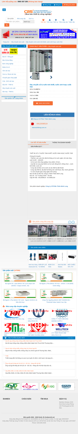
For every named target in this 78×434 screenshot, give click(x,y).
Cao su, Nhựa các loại (9, 74)
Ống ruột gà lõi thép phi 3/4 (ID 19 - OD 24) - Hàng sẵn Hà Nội (23, 363)
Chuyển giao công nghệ (9, 77)
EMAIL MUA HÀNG (43, 103)
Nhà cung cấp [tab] (21, 18)
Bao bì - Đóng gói (7, 56)
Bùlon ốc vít (6, 67)
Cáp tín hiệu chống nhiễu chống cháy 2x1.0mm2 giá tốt (21, 348)
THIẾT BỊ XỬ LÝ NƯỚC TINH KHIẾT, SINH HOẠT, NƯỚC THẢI (45, 240)
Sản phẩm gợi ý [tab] (36, 146)
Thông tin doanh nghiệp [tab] (61, 142)
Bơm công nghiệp (7, 63)
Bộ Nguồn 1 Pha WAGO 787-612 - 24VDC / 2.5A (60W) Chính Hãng (56, 284)
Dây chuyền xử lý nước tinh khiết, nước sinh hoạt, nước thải (44, 42)
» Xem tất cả (70, 337)
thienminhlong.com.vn (39, 127)
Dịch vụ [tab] (31, 18)
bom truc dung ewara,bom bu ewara (33, 266)
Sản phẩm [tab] (10, 18)
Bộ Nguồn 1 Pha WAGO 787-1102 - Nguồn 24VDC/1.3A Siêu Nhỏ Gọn (20, 301)
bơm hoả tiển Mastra (62, 266)
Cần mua (49, 21)
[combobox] (33, 21)
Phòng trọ (27, 426)
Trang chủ (6, 42)
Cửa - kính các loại (8, 81)
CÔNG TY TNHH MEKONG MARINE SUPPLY (60, 320)
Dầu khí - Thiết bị (7, 84)
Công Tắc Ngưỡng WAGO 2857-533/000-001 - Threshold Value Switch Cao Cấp (56, 301)
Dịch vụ (55, 21)
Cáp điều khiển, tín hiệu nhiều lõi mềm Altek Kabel (19, 371)
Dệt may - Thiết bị (7, 91)
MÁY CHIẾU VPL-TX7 (71, 266)
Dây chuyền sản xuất (17, 42)
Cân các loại (6, 70)
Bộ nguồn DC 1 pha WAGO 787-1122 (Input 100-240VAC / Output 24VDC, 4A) (20, 284)
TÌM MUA (44, 399)
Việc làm (43, 21)
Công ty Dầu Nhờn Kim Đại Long (14, 319)
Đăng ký (57, 5)
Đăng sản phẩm (69, 5)
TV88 (6, 356)
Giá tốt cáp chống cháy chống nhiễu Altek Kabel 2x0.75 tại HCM (23, 341)
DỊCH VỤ (63, 399)
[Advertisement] (52, 204)
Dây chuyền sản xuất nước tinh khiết (35, 240)
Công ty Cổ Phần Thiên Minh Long (43, 119)
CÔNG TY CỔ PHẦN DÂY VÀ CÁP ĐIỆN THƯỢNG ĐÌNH (37, 334)
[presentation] (69, 222)
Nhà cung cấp (63, 21)
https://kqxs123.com (48, 426)
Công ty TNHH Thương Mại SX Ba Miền (14, 334)
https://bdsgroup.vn (36, 426)
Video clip (72, 21)
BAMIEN (6, 399)
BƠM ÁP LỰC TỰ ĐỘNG (43, 266)
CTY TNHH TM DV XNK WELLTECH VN (59, 334)
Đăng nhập (47, 5)
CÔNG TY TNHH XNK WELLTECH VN (34, 320)
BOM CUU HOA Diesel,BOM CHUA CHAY (52, 266)
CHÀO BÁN (26, 399)
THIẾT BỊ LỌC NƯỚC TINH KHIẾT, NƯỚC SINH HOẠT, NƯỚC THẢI (54, 240)
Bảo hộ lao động (7, 60)
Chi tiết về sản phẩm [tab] (38, 142)
